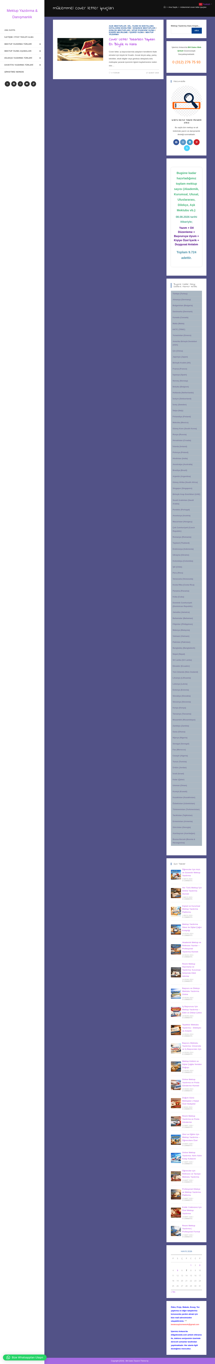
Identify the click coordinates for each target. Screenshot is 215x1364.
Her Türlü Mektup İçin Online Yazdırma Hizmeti (192, 891)
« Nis (173, 1292)
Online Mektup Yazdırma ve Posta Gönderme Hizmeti (190, 1082)
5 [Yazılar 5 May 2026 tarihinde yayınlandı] (177, 1270)
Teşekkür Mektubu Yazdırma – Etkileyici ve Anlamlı (191, 1028)
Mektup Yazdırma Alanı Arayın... (185, 26)
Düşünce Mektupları (144, 28)
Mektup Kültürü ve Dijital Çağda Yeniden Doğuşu (192, 1064)
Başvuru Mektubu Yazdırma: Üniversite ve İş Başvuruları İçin (191, 1046)
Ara (197, 31)
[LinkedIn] (190, 142)
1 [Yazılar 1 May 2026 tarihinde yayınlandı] (190, 1265)
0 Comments (187, 881)
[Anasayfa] (165, 7)
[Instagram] (20, 84)
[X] (7, 84)
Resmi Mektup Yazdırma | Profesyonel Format (191, 1228)
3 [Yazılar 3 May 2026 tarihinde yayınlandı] (199, 1265)
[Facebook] (14, 84)
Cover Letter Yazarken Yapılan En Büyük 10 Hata (132, 42)
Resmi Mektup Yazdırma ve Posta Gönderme (190, 1119)
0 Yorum (115, 73)
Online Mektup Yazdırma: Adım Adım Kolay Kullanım (192, 1155)
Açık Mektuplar (117, 26)
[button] (25, 1357)
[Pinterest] (197, 142)
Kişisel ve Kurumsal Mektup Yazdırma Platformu (191, 909)
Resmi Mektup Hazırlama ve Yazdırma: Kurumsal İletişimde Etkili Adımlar (191, 970)
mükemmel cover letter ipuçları (193, 7)
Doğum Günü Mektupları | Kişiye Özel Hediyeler (190, 1101)
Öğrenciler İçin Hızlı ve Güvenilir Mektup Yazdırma (191, 872)
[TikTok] (33, 84)
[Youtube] (27, 84)
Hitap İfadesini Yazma (143, 30)
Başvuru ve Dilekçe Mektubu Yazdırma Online (191, 991)
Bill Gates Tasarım (133, 1361)
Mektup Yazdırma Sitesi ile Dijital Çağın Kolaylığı (192, 927)
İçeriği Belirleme (118, 32)
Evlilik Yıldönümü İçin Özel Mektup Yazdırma (192, 1210)
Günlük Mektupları (119, 30)
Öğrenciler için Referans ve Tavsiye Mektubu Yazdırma (191, 1174)
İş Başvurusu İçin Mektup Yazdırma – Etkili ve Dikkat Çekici (192, 1009)
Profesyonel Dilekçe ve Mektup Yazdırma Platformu (191, 1192)
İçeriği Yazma (136, 32)
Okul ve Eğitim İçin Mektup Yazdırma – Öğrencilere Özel (191, 1137)
